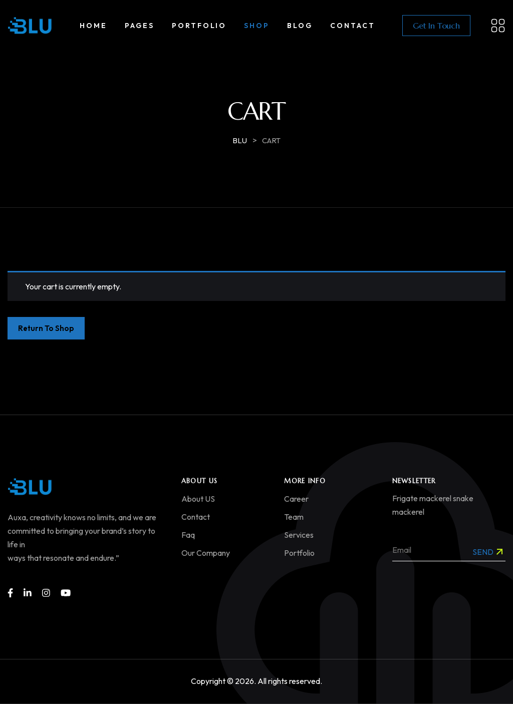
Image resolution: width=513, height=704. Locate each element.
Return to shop (46, 328)
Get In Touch (436, 26)
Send (487, 552)
